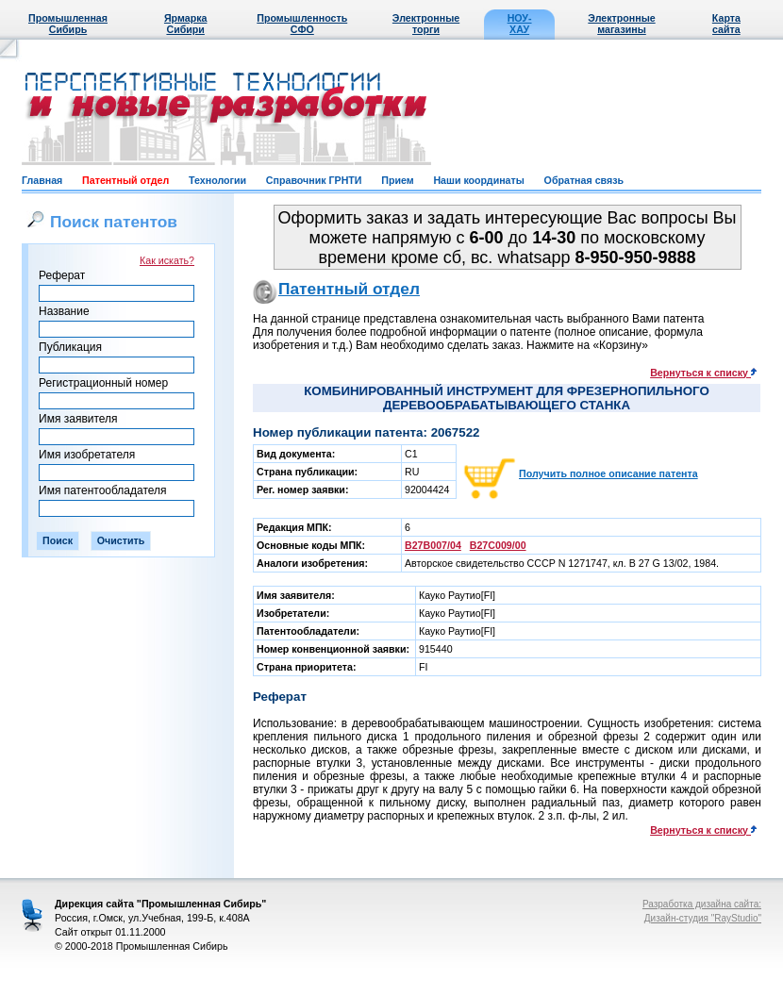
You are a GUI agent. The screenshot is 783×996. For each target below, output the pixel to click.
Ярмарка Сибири (185, 23)
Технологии (217, 180)
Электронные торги (425, 23)
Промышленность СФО (302, 23)
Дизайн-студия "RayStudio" (702, 918)
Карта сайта (726, 23)
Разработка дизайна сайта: (701, 904)
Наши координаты (478, 180)
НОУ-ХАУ (520, 23)
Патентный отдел (125, 180)
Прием (397, 180)
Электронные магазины (621, 23)
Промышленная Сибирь (68, 23)
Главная (42, 180)
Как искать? (167, 260)
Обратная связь (584, 180)
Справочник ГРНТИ (314, 180)
